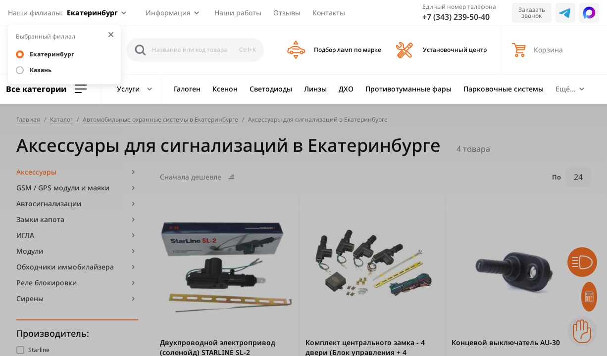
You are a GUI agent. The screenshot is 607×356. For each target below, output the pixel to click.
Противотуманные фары (408, 88)
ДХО (346, 88)
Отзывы (287, 12)
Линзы (315, 88)
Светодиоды (271, 88)
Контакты (328, 12)
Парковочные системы (503, 88)
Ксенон (225, 88)
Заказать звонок (531, 12)
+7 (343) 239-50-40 (456, 16)
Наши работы (237, 12)
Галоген (187, 88)
